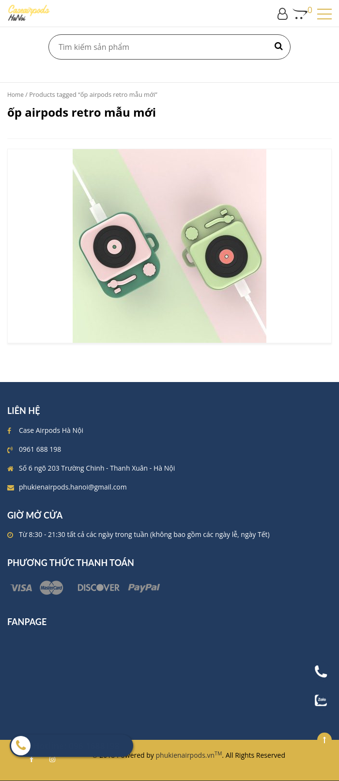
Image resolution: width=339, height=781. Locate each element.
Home (15, 95)
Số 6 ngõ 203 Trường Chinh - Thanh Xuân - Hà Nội (97, 468)
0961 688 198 (40, 449)
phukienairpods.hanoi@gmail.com (73, 486)
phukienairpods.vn (189, 755)
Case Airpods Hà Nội (51, 430)
